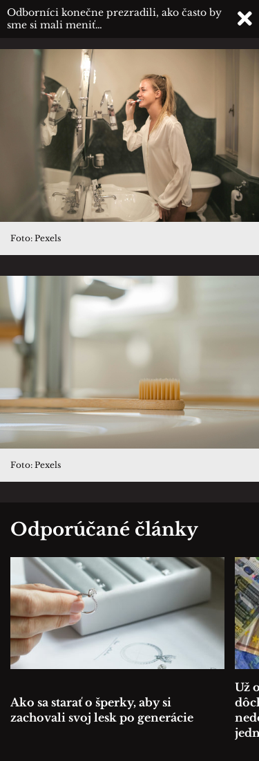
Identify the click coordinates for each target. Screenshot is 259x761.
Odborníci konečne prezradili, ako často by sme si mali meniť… (114, 18)
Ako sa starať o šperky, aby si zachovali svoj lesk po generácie (101, 709)
